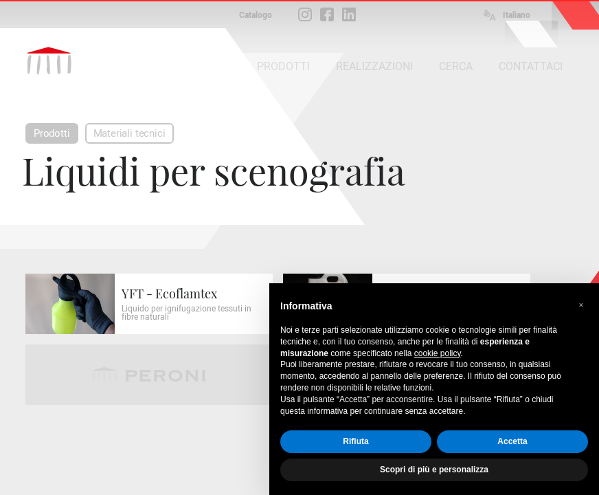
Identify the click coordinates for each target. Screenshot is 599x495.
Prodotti (52, 133)
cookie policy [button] (437, 353)
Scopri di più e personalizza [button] (434, 469)
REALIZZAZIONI (374, 66)
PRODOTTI (283, 66)
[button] (581, 305)
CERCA (456, 66)
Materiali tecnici (129, 133)
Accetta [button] (512, 441)
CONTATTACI (531, 66)
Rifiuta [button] (355, 441)
